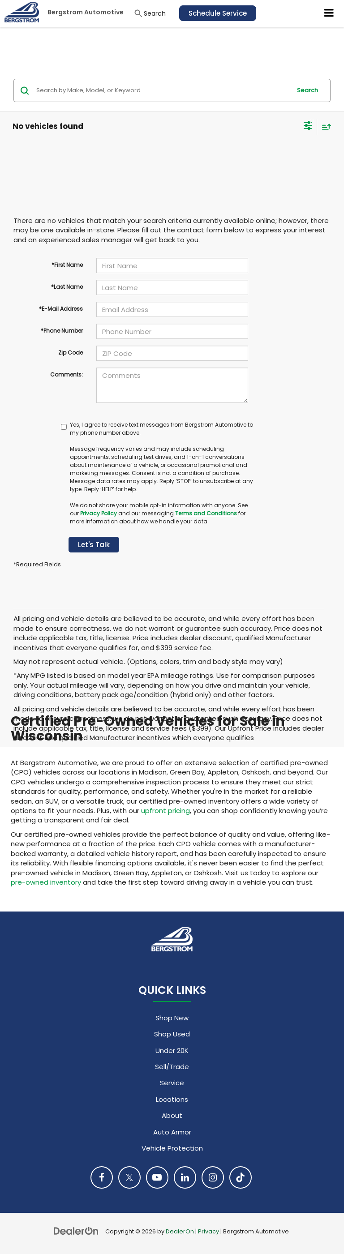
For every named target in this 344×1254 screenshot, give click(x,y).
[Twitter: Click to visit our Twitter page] (129, 1177)
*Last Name (67, 287)
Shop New (172, 1018)
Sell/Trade (172, 1066)
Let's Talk (94, 544)
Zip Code (70, 352)
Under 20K (172, 1050)
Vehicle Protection (172, 1148)
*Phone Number (62, 330)
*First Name (67, 265)
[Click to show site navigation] (329, 13)
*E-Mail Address (61, 308)
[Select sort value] (324, 127)
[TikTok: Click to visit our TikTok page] (241, 1177)
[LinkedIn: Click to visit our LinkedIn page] (185, 1177)
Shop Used (172, 1034)
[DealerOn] (76, 1231)
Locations (172, 1099)
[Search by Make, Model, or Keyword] (162, 90)
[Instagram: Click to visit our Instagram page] (213, 1177)
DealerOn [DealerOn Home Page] (180, 1231)
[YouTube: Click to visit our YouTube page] (157, 1177)
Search (307, 90)
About (172, 1115)
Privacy (208, 1231)
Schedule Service (218, 13)
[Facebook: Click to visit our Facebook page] (102, 1177)
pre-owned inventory (46, 882)
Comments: (66, 374)
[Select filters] (308, 127)
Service (172, 1082)
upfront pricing (165, 810)
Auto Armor (172, 1132)
